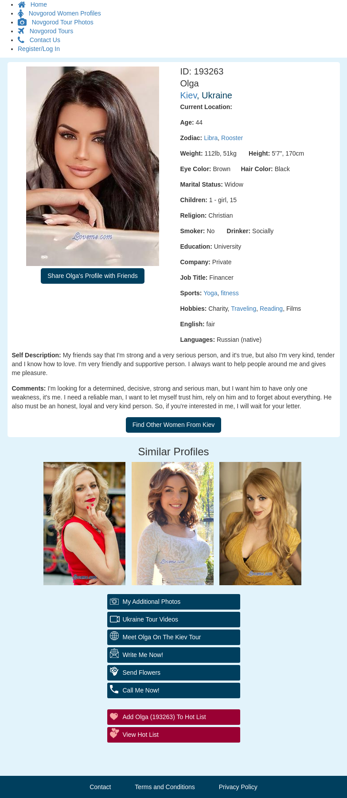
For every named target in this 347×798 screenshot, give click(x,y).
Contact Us (39, 39)
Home (32, 4)
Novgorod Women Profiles (59, 13)
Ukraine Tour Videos (151, 619)
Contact (100, 786)
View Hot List (141, 734)
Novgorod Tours (45, 31)
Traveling (243, 308)
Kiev (188, 95)
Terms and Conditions (165, 786)
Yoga (210, 293)
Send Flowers (142, 672)
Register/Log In (39, 48)
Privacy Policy (238, 786)
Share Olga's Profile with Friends (92, 275)
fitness (229, 293)
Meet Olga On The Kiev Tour (162, 637)
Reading (271, 308)
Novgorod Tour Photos (56, 22)
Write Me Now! (143, 654)
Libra (211, 137)
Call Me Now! (141, 690)
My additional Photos (152, 601)
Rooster (232, 137)
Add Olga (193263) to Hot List (164, 716)
